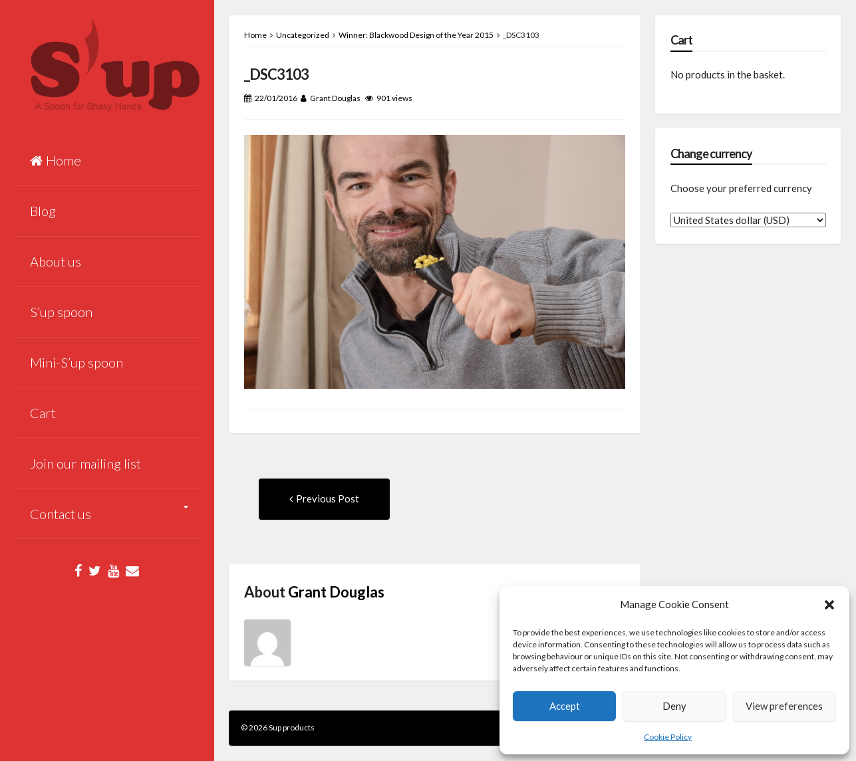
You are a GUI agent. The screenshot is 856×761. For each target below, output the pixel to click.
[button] (829, 604)
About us (55, 261)
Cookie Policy (668, 737)
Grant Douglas (335, 98)
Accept (564, 706)
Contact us (60, 514)
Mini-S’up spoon (76, 362)
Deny (674, 706)
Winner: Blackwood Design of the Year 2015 (416, 35)
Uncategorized (302, 35)
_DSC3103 (276, 74)
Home (55, 160)
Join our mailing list (85, 463)
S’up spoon (61, 312)
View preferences (784, 706)
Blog (43, 211)
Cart (43, 413)
